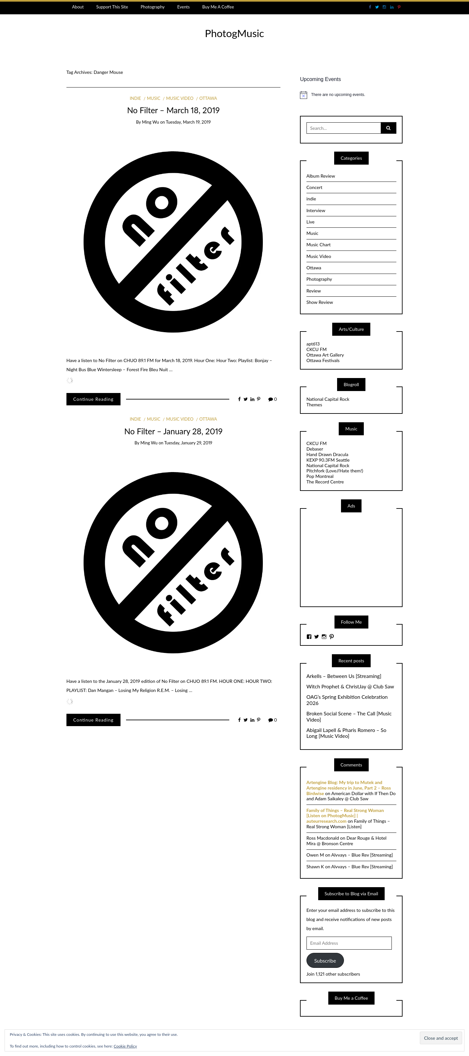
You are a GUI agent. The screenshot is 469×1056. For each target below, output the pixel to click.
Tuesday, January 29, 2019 (188, 442)
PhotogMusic (234, 33)
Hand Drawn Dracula (327, 454)
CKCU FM (316, 349)
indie (135, 98)
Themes (314, 404)
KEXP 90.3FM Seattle (328, 460)
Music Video (179, 98)
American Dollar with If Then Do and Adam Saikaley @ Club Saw (351, 796)
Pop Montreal (320, 476)
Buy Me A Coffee (218, 6)
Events (183, 6)
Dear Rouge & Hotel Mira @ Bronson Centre (346, 840)
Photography (153, 6)
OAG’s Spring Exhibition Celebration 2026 (347, 700)
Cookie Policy (125, 1046)
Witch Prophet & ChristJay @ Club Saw (350, 686)
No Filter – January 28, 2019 (173, 431)
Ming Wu (150, 122)
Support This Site (112, 6)
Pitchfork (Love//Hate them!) (334, 470)
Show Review (319, 302)
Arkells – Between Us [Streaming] (343, 676)
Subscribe (325, 960)
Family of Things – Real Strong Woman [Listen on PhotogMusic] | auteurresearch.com (345, 815)
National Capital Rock (327, 399)
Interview (315, 210)
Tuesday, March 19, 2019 (188, 122)
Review (313, 290)
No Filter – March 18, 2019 (173, 110)
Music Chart (318, 244)
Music (153, 98)
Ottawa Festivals (323, 360)
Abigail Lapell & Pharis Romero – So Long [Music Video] (346, 733)
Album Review (320, 176)
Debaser (314, 449)
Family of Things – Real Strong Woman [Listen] (348, 823)
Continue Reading (93, 399)
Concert (314, 187)
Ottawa (208, 98)
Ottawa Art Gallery (325, 355)
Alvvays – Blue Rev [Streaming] (362, 855)
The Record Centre (325, 481)
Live (310, 221)
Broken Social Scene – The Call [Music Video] (349, 717)
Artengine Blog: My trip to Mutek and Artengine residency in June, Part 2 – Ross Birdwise (348, 787)
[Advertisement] (355, 559)
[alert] (351, 95)
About (78, 6)
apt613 (313, 343)
